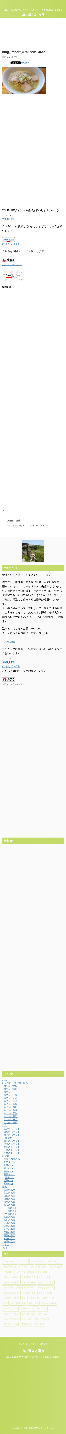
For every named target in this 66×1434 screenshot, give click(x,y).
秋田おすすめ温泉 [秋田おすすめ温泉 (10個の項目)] (11, 1314)
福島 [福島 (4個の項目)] (5, 1303)
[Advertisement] (33, 133)
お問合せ (43, 1344)
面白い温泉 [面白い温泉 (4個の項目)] (39, 1324)
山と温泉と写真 (33, 14)
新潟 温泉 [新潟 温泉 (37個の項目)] (8, 1288)
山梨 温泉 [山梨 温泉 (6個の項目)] (42, 1272)
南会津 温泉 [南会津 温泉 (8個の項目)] (19, 1272)
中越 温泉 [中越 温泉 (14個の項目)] (41, 1267)
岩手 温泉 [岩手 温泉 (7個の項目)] (43, 1277)
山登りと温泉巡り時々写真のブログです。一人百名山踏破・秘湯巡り (33, 1357)
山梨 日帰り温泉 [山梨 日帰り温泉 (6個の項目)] (28, 1277)
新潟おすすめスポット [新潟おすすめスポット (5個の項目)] (25, 1288)
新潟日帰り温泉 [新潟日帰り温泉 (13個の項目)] (45, 1293)
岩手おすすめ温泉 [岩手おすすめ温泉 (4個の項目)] (11, 1282)
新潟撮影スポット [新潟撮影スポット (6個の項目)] (11, 1293)
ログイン (33, 525)
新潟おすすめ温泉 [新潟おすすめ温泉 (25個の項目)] (45, 1288)
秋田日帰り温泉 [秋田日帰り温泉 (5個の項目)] (28, 1314)
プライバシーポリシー (27, 1344)
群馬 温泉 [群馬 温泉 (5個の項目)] (43, 1314)
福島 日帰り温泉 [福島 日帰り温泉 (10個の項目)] (17, 1303)
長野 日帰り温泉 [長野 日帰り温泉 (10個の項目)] (10, 1324)
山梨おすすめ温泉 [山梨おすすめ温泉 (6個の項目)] (11, 1277)
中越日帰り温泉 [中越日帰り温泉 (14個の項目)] (55, 1267)
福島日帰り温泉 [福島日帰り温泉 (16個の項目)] (27, 1308)
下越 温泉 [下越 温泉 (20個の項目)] (51, 1261)
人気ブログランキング (12, 264)
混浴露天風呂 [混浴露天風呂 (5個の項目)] (34, 1298)
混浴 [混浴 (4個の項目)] (23, 1298)
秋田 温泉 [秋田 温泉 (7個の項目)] (41, 1308)
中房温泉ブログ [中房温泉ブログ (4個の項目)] (26, 1267)
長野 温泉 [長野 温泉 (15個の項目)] (26, 1319)
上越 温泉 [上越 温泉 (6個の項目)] (22, 1261)
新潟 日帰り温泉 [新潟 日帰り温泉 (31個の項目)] (45, 1282)
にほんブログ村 (11, 244)
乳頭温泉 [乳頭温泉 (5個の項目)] (7, 1272)
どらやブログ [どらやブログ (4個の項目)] (9, 1261)
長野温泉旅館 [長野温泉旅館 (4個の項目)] (26, 1324)
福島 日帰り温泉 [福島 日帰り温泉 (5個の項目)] (10, 1308)
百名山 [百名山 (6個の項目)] (53, 1298)
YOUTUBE (8, 219)
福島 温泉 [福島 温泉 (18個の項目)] (33, 1303)
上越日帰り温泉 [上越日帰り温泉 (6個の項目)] (37, 1261)
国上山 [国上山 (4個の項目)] (31, 1272)
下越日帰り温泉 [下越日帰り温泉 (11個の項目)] (10, 1267)
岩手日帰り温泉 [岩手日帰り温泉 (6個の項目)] (28, 1282)
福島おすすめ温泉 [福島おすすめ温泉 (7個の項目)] (48, 1303)
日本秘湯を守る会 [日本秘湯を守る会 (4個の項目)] (11, 1298)
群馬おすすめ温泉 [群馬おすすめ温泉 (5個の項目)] (11, 1319)
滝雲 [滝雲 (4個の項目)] (45, 1298)
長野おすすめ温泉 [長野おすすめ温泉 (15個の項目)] (42, 1319)
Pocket (25, 62)
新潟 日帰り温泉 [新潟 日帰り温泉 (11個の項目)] (28, 1293)
